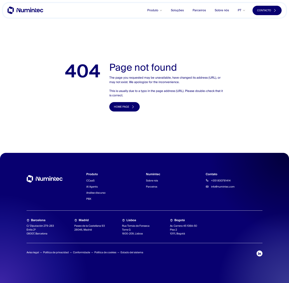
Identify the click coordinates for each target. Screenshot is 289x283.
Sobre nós (222, 10)
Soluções (177, 10)
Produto (152, 10)
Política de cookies (105, 252)
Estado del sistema (132, 252)
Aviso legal (33, 252)
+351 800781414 (221, 180)
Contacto (264, 10)
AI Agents (92, 186)
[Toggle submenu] (162, 10)
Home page (121, 106)
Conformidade (81, 252)
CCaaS (90, 180)
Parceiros (199, 10)
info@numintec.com (223, 186)
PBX (88, 198)
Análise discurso (95, 192)
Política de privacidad (56, 252)
